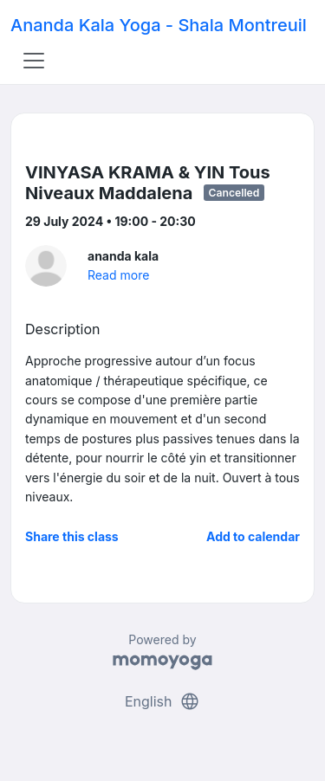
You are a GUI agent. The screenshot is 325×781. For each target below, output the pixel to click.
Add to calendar (253, 536)
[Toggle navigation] (33, 60)
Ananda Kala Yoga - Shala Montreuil (158, 25)
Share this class (72, 536)
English (162, 701)
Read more (118, 275)
